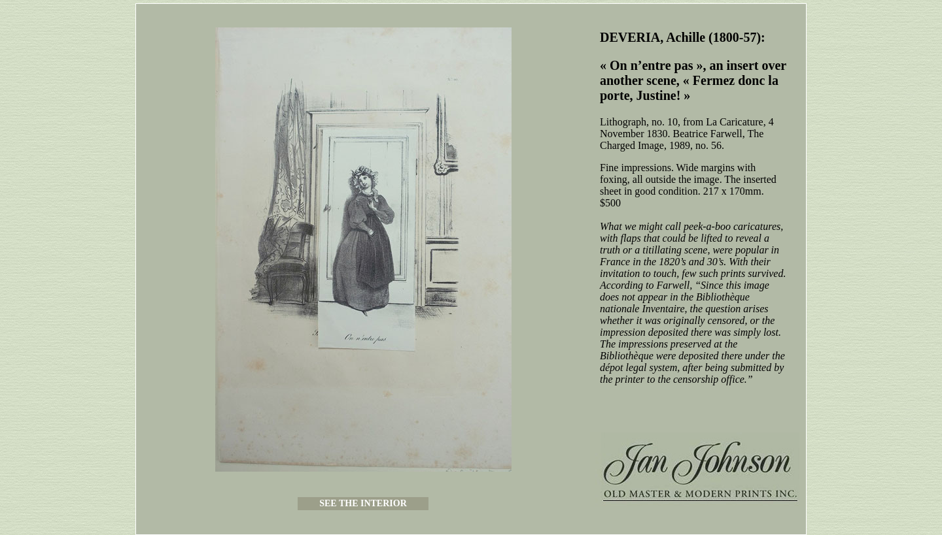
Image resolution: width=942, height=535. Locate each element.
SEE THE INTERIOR (363, 503)
